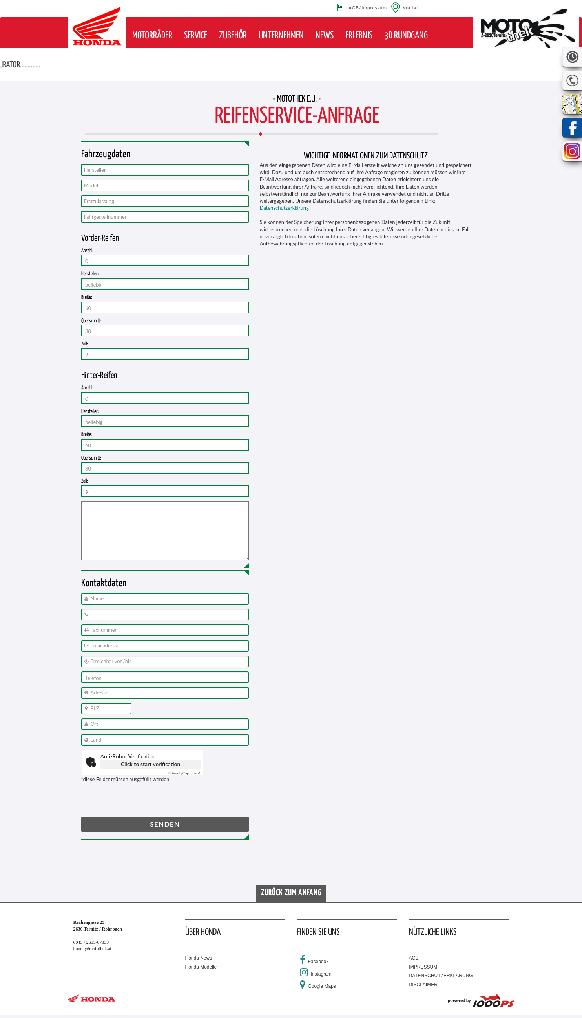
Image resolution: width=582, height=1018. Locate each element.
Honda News (198, 958)
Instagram (321, 974)
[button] (152, 35)
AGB (414, 958)
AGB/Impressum (367, 7)
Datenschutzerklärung (284, 208)
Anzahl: (87, 250)
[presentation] (141, 801)
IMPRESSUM (423, 967)
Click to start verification (151, 764)
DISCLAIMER (423, 984)
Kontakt (412, 7)
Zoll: (84, 344)
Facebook (318, 961)
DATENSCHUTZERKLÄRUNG (441, 975)
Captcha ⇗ (184, 773)
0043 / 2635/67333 (91, 942)
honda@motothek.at (92, 948)
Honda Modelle (201, 967)
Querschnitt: (91, 321)
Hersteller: (90, 273)
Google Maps (322, 986)
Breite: (86, 297)
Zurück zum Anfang (291, 893)
